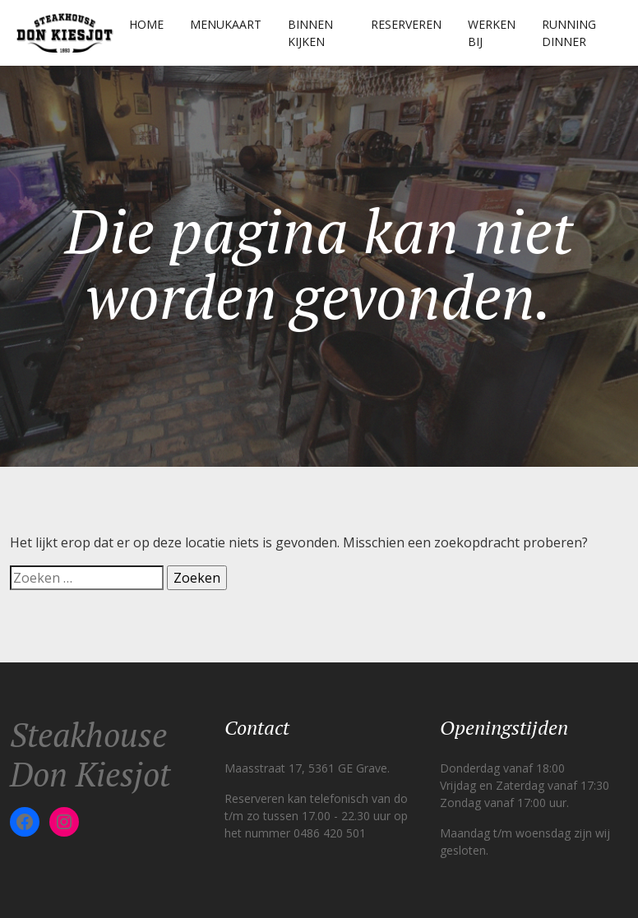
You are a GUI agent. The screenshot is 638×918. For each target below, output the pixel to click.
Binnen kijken (310, 32)
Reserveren (406, 24)
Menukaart (225, 24)
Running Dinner (569, 32)
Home (146, 24)
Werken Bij (491, 32)
